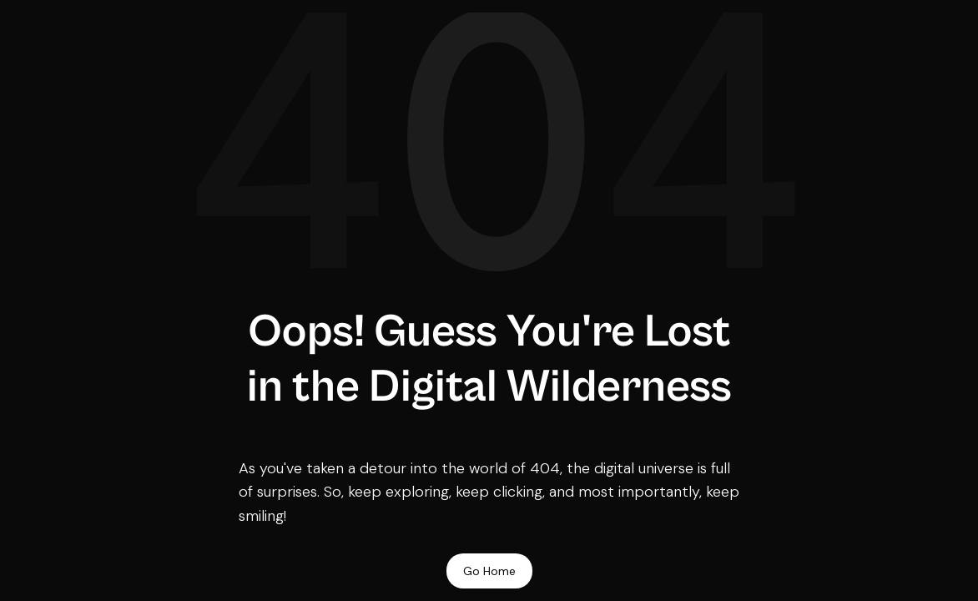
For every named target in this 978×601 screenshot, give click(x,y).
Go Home (489, 570)
